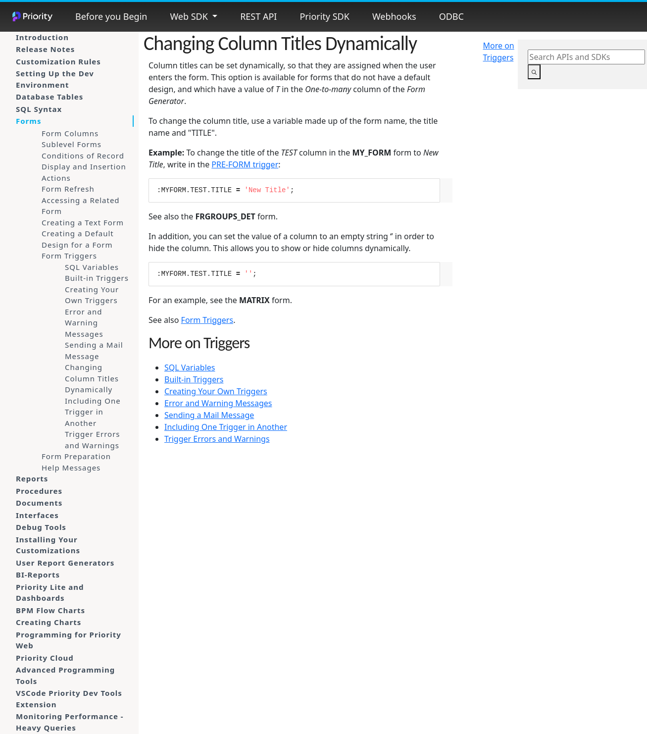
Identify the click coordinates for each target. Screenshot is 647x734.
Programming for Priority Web (68, 640)
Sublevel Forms (71, 144)
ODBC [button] (451, 16)
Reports (32, 478)
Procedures (39, 491)
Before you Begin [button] (111, 16)
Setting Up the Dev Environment (55, 79)
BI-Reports (38, 574)
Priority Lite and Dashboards (50, 592)
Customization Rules (58, 61)
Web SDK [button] (190, 16)
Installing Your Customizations (48, 545)
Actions (56, 178)
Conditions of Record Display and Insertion (84, 161)
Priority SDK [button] (324, 16)
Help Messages (71, 467)
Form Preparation (76, 456)
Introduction (42, 37)
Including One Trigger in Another (93, 412)
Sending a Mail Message (94, 350)
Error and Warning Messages (84, 323)
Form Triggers (69, 256)
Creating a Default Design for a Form (78, 239)
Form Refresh (68, 189)
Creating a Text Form (83, 222)
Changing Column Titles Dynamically (92, 378)
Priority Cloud (45, 658)
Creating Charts (48, 622)
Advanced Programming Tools (65, 675)
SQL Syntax (39, 109)
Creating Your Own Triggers (92, 295)
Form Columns (70, 133)
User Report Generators (65, 563)
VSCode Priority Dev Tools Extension (69, 698)
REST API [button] (258, 16)
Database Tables (49, 97)
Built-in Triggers (97, 278)
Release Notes (45, 49)
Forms (28, 121)
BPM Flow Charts (50, 610)
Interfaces (37, 515)
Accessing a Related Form (81, 205)
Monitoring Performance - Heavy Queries (70, 722)
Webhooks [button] (394, 16)
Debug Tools (41, 527)
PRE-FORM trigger (244, 164)
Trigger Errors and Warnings (92, 439)
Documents (39, 503)
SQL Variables (92, 267)
